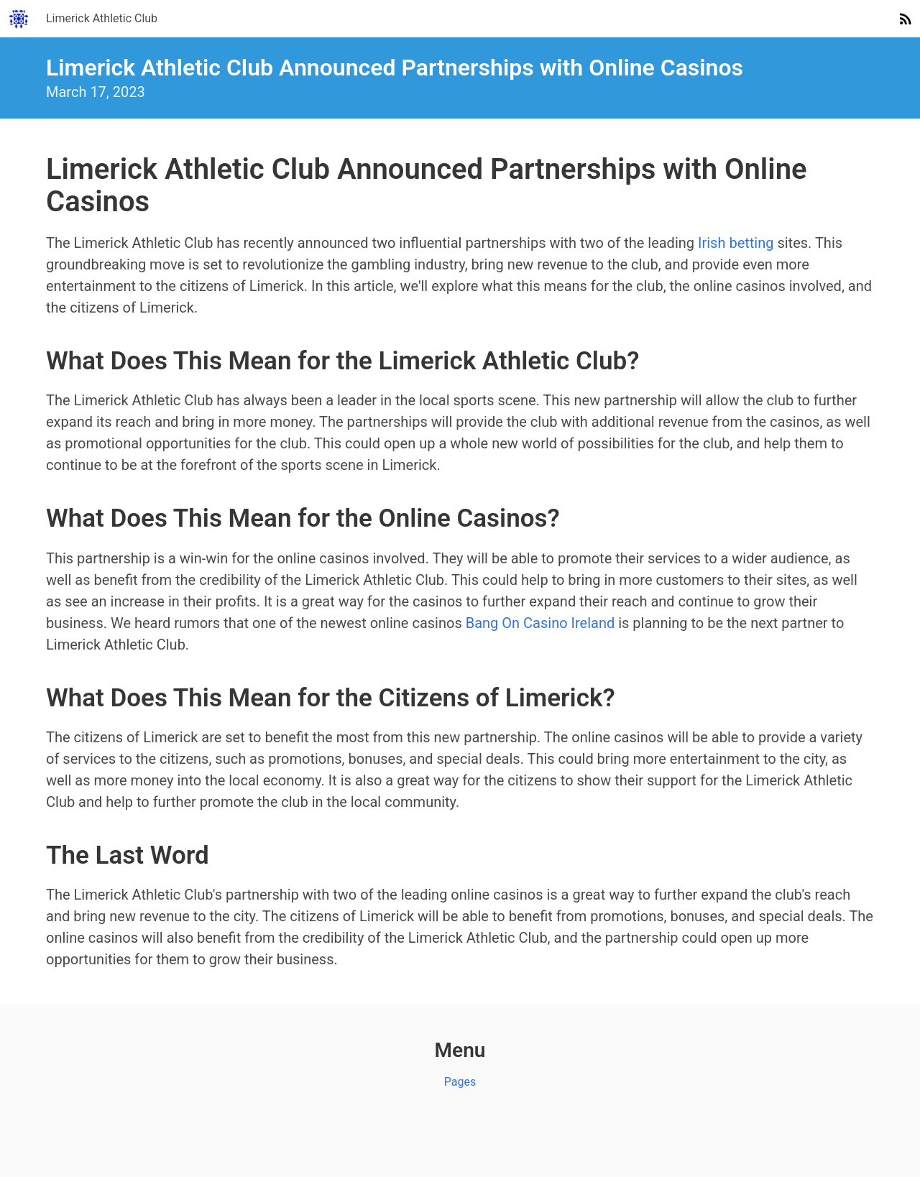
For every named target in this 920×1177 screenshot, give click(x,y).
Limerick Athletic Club (101, 18)
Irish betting (735, 242)
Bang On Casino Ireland (540, 623)
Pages (460, 1082)
